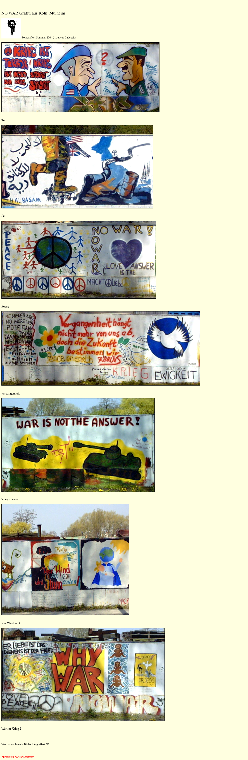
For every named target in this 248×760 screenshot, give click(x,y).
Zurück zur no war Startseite (17, 756)
